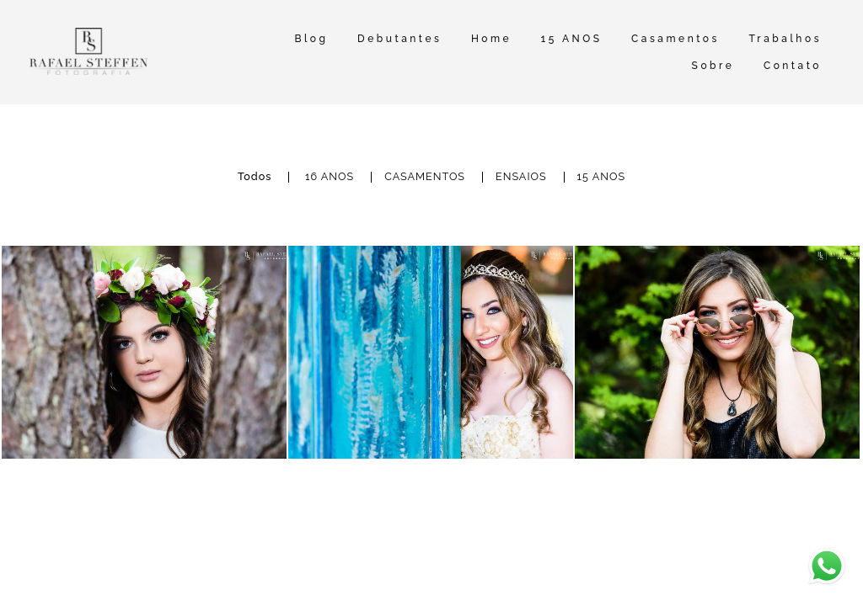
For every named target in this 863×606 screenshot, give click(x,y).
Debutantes (399, 39)
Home (491, 39)
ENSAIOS (521, 177)
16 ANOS (329, 177)
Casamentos (675, 39)
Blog (311, 39)
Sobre (713, 66)
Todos (255, 177)
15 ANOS (572, 39)
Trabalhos (785, 39)
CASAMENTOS (424, 177)
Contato (793, 66)
